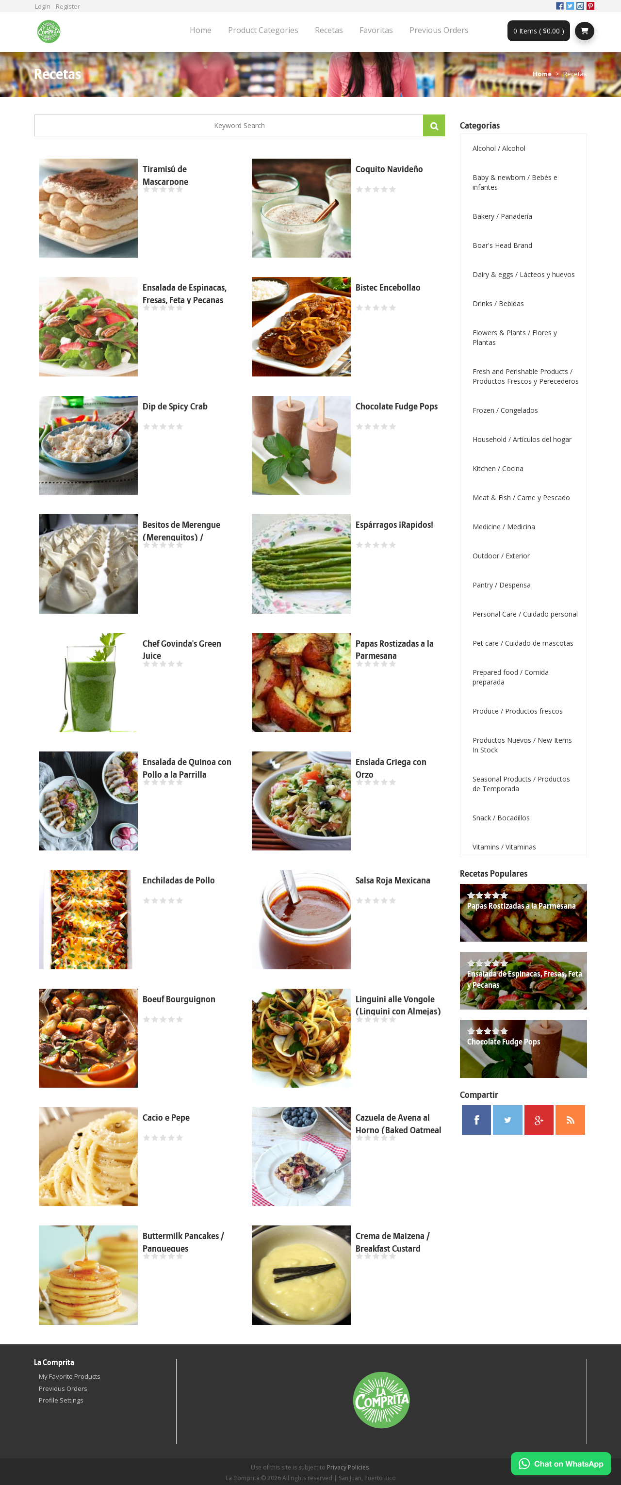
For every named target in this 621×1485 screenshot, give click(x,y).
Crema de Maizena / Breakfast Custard (393, 1242)
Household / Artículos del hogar (522, 439)
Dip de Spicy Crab (175, 407)
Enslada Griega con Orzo (391, 768)
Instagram (580, 6)
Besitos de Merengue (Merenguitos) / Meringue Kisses (181, 537)
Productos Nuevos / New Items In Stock (522, 744)
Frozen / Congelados (505, 410)
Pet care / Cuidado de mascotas (523, 643)
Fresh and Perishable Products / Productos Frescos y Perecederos (526, 376)
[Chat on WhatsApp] (561, 1463)
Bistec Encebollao (388, 288)
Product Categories (263, 30)
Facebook (560, 6)
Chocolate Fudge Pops (397, 407)
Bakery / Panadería (502, 216)
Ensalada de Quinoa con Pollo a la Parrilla (187, 768)
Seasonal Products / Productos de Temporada (521, 783)
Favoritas (376, 30)
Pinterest (590, 6)
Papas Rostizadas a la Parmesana (395, 650)
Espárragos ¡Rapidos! (394, 525)
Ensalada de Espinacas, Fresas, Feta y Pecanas (185, 294)
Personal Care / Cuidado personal (525, 614)
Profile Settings (61, 1400)
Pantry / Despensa (502, 584)
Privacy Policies (348, 1467)
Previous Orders (439, 30)
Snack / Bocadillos (501, 817)
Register (68, 6)
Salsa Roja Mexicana (393, 881)
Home (201, 30)
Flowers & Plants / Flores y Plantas (515, 337)
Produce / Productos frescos (518, 711)
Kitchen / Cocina (498, 468)
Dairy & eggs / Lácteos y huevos (524, 274)
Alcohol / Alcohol (499, 148)
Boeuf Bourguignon (179, 1000)
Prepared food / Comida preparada (511, 677)
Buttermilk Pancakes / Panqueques (183, 1242)
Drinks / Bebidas (498, 303)
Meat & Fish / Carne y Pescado (521, 497)
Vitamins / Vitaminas (504, 846)
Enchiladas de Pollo (179, 881)
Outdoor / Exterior (501, 555)
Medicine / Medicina (504, 526)
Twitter (570, 6)
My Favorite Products (69, 1376)
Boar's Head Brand (502, 245)
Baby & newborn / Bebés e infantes (515, 182)
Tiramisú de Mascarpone (165, 175)
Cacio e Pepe (166, 1118)
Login (42, 6)
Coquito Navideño (389, 169)
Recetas (329, 30)
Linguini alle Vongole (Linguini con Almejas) (398, 1006)
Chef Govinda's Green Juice (182, 650)
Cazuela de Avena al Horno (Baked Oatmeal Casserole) (398, 1130)
